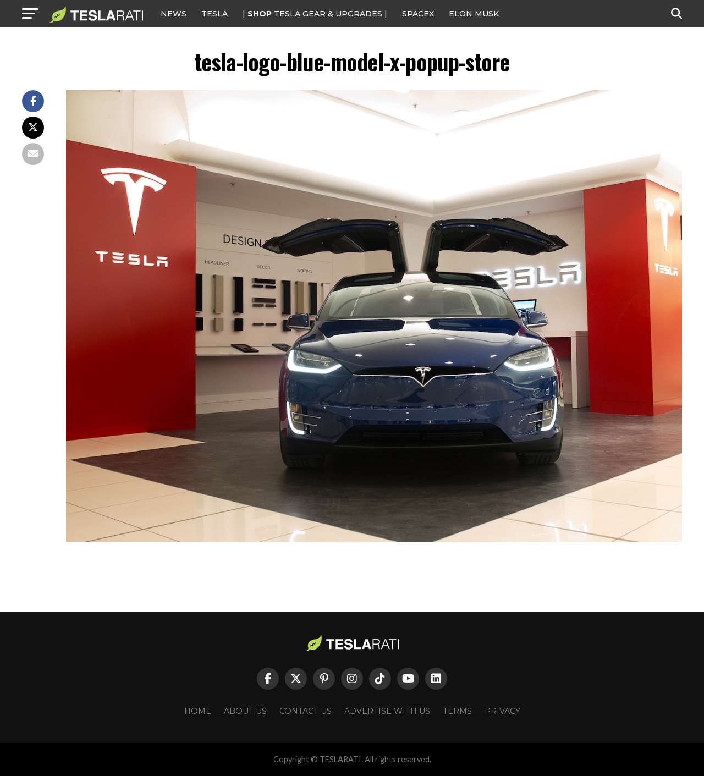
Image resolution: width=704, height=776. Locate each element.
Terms (457, 711)
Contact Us (305, 711)
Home (197, 711)
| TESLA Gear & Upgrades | (315, 14)
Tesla (214, 14)
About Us (245, 711)
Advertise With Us (387, 711)
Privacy (502, 711)
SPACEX (418, 14)
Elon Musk (474, 14)
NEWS (173, 14)
